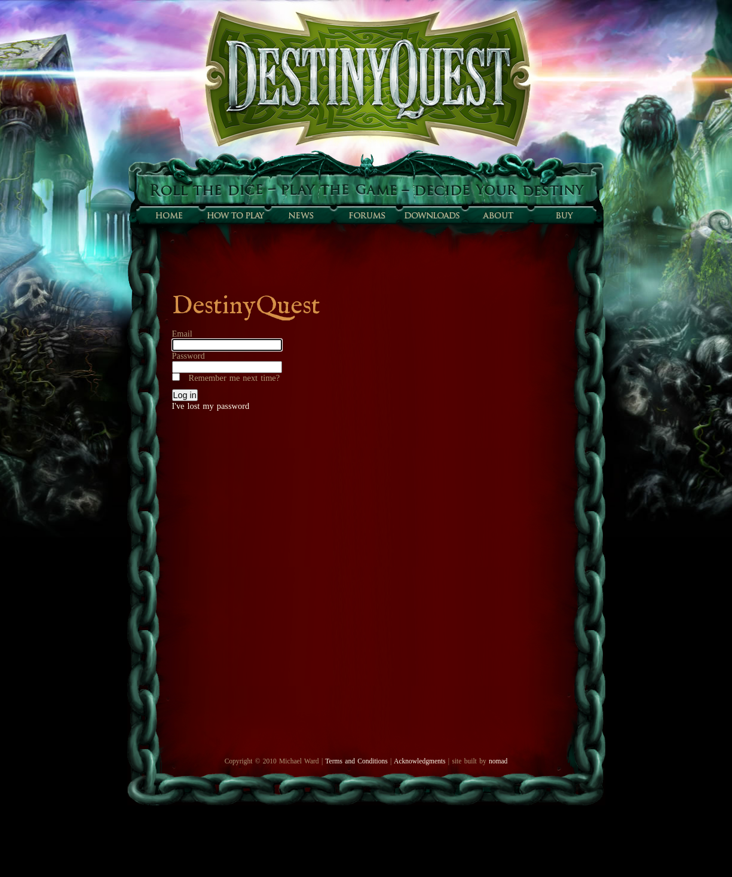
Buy (563, 215)
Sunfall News (300, 215)
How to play (235, 215)
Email (182, 333)
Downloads (432, 215)
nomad (498, 761)
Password (188, 355)
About (498, 215)
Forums (366, 215)
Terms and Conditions (356, 761)
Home (169, 215)
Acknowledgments (419, 761)
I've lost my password (211, 406)
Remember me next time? (234, 378)
